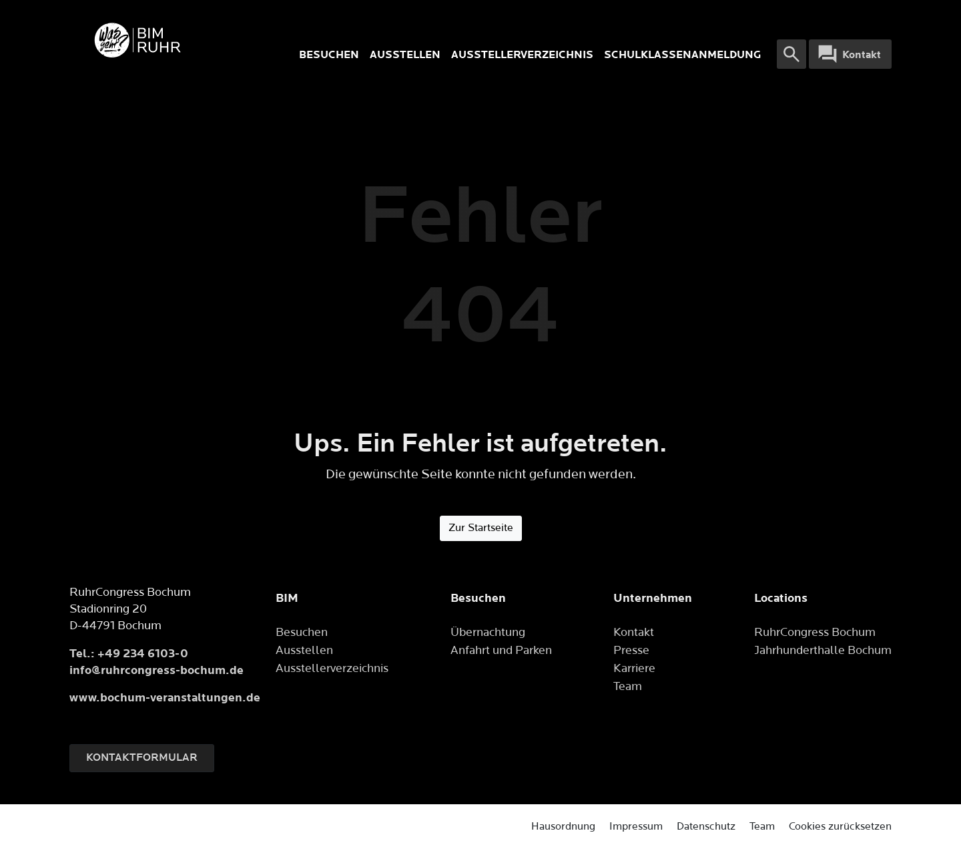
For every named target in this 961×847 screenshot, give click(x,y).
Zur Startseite (480, 528)
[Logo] (181, 40)
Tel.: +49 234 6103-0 (128, 654)
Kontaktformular (142, 757)
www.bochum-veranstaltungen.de (164, 698)
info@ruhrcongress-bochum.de (156, 670)
